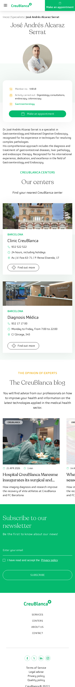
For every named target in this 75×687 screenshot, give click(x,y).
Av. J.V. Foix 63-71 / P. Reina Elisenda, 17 (33, 258)
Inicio (6, 17)
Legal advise (36, 672)
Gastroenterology (25, 103)
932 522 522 (17, 247)
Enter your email (13, 550)
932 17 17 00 (17, 323)
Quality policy (36, 680)
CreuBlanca (14, 422)
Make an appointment (60, 5)
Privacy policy (49, 560)
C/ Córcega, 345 (19, 334)
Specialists (17, 17)
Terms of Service (36, 668)
